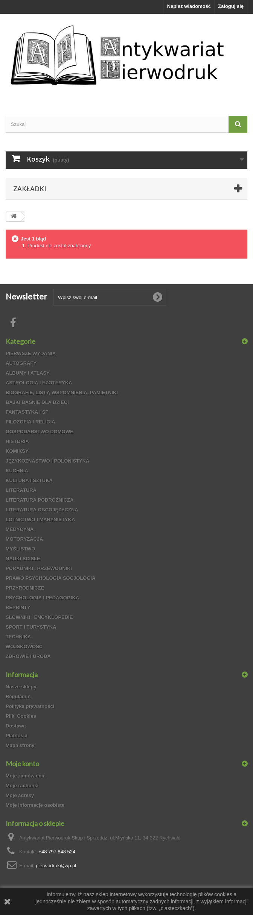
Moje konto (22, 763)
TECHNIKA (18, 637)
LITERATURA (21, 490)
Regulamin (18, 696)
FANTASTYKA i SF (27, 412)
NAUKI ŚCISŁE (23, 558)
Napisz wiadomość (189, 6)
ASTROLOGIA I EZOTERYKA (39, 383)
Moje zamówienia (26, 776)
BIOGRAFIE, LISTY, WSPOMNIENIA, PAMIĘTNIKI (62, 392)
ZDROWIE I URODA (28, 656)
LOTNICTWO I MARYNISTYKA (40, 519)
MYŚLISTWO (20, 549)
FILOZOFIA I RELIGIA (30, 422)
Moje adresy (20, 795)
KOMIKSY (17, 451)
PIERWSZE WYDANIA (31, 353)
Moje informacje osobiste (35, 805)
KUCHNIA (17, 470)
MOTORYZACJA (24, 539)
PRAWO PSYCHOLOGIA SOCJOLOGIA (51, 578)
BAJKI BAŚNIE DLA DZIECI (37, 402)
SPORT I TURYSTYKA (31, 627)
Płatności (16, 735)
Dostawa (16, 726)
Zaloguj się (231, 6)
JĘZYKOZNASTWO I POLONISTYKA (47, 461)
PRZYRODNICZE (25, 588)
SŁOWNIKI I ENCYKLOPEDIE (39, 617)
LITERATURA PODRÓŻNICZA (40, 500)
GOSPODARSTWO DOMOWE (39, 431)
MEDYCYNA (20, 529)
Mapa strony (20, 745)
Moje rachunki (22, 785)
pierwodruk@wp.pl (56, 865)
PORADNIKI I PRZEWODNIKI (39, 568)
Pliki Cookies (21, 716)
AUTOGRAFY (21, 363)
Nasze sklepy (21, 687)
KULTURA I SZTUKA (29, 480)
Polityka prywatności (30, 706)
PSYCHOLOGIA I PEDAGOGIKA (42, 597)
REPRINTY (18, 607)
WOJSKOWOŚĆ (24, 646)
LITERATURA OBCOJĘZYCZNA (42, 510)
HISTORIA (17, 441)
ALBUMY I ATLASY (28, 373)
